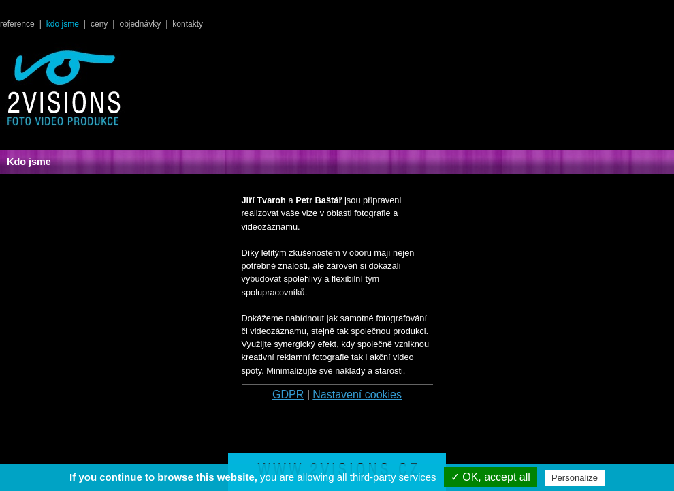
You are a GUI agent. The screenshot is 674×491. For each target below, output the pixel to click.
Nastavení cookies (357, 394)
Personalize (574, 478)
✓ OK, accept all (490, 477)
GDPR (288, 394)
